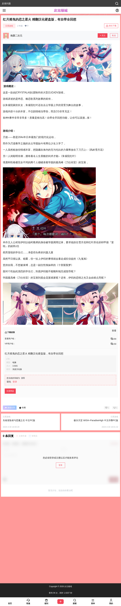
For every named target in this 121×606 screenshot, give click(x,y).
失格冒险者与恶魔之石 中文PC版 (19, 420)
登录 (15, 381)
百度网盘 (10, 391)
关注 (102, 35)
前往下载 (111, 26)
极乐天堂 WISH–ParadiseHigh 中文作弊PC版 (96, 420)
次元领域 (68, 586)
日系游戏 (9, 26)
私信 (114, 35)
